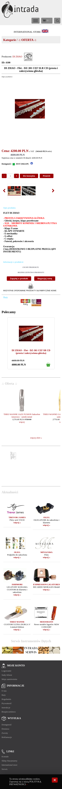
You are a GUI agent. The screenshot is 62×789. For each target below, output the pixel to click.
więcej (22, 422)
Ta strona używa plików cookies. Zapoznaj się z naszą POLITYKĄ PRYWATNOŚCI (25, 782)
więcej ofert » (36, 438)
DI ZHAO (17, 56)
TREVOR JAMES (17, 517)
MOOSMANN (46, 622)
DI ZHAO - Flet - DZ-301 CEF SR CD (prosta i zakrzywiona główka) (31, 351)
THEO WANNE (17, 622)
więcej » (17, 522)
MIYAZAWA (46, 552)
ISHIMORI (17, 584)
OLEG (46, 517)
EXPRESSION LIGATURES (46, 584)
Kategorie (9, 40)
